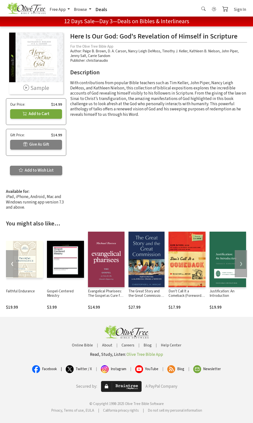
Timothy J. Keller (175, 51)
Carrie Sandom (99, 56)
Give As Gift (36, 144)
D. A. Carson (117, 51)
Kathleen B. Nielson (204, 51)
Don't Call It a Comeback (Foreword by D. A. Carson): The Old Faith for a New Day (186, 298)
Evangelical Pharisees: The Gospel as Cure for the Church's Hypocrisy (106, 296)
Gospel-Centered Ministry (60, 294)
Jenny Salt (78, 56)
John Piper (229, 51)
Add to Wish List (36, 170)
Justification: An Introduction (222, 294)
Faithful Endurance (20, 291)
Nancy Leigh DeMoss (144, 51)
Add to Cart (36, 114)
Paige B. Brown (94, 51)
